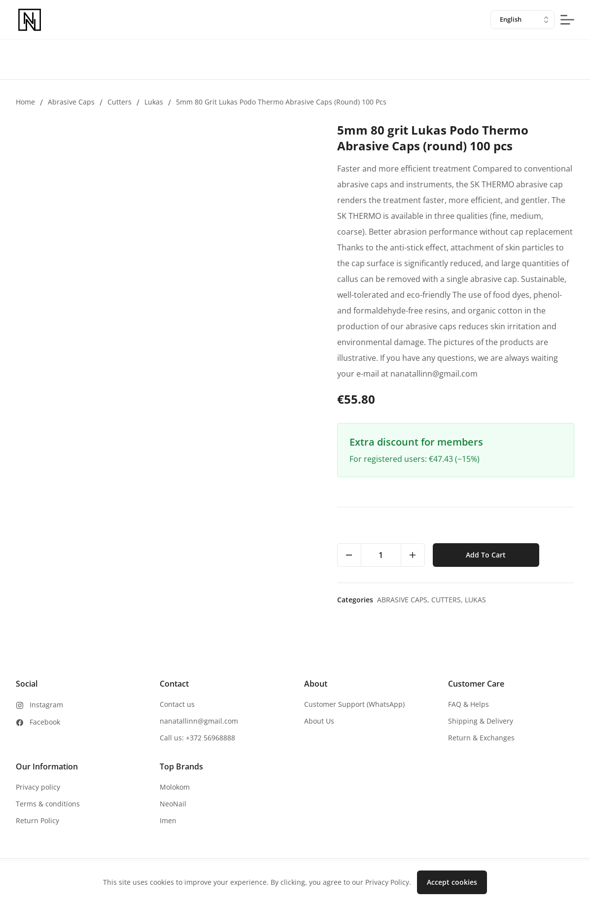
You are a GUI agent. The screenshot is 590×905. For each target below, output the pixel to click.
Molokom (175, 787)
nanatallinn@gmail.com (199, 721)
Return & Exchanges (481, 737)
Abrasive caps (71, 101)
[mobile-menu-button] (567, 20)
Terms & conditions (48, 803)
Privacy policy (38, 787)
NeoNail (173, 803)
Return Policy (37, 820)
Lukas (153, 101)
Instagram (46, 704)
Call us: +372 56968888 (197, 737)
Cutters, (448, 599)
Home (25, 101)
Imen (168, 820)
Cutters (119, 101)
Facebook (45, 722)
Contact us (177, 704)
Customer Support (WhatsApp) (354, 704)
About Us (319, 721)
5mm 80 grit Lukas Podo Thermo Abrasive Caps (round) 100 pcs (281, 101)
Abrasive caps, (404, 599)
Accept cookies (452, 882)
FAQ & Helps (468, 704)
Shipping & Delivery (480, 721)
